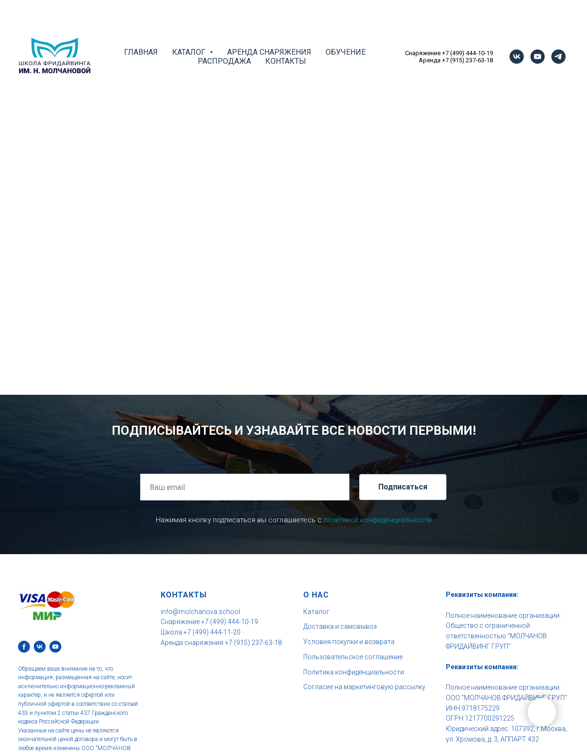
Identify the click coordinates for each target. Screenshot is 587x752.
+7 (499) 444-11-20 (212, 632)
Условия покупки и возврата (349, 641)
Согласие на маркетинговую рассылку (364, 687)
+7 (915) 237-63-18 (467, 60)
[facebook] (24, 647)
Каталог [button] (189, 52)
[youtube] (537, 56)
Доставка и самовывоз (340, 626)
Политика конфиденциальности (353, 672)
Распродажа (224, 61)
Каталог (316, 611)
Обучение (346, 52)
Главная (141, 52)
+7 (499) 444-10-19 (467, 53)
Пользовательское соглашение (353, 657)
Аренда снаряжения (269, 52)
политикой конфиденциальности (378, 520)
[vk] (517, 56)
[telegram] (558, 56)
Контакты (285, 61)
